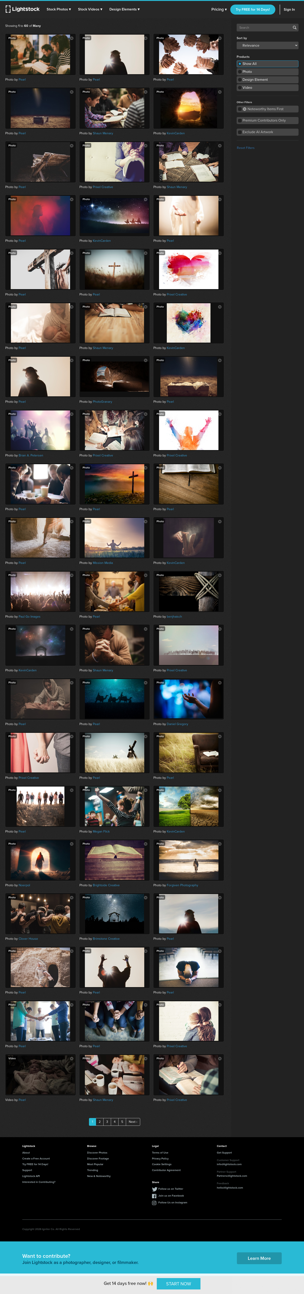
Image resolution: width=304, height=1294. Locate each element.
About (26, 1152)
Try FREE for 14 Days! (253, 9)
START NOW (178, 1283)
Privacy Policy (160, 1158)
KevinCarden (176, 133)
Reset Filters (246, 147)
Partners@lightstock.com (232, 1176)
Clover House (28, 938)
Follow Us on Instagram (172, 1202)
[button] (59, 9)
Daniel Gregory (177, 724)
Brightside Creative (106, 885)
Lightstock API (31, 1176)
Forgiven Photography (182, 885)
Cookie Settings (162, 1164)
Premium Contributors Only (264, 120)
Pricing (219, 10)
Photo (247, 71)
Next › (133, 1121)
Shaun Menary (103, 133)
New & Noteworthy (99, 1176)
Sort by (242, 38)
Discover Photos (97, 1152)
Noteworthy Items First (263, 109)
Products (243, 57)
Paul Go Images (30, 616)
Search (295, 27)
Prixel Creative (103, 187)
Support (27, 1170)
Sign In (289, 9)
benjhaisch (174, 616)
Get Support (224, 1152)
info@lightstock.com (229, 1164)
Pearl (22, 79)
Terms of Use (160, 1152)
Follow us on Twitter (170, 1189)
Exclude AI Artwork (258, 132)
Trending (92, 1170)
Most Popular (95, 1164)
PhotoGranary (102, 401)
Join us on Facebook (171, 1195)
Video (247, 87)
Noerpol (24, 885)
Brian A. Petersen (31, 455)
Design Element (255, 79)
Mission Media (103, 562)
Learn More (259, 1258)
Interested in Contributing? (39, 1182)
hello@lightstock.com (230, 1188)
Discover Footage (98, 1158)
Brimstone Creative (106, 938)
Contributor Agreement (166, 1170)
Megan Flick (101, 831)
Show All (250, 63)
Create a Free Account (36, 1158)
